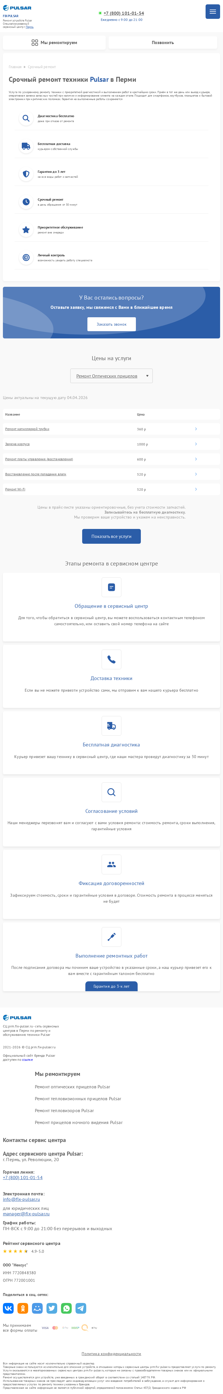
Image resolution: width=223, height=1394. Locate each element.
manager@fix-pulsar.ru (26, 1214)
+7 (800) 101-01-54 (124, 13)
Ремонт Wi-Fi (15, 489)
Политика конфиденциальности (111, 1353)
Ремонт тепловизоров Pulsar (64, 1110)
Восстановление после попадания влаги (35, 474)
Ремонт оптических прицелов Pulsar (72, 1087)
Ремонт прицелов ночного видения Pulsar (79, 1122)
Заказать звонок (112, 324)
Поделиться (8, 1308)
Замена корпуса (17, 444)
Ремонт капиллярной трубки (27, 429)
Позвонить (163, 42)
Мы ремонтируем (54, 42)
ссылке (27, 1059)
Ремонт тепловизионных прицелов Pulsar (78, 1098)
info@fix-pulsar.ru (21, 1199)
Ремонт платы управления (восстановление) (39, 459)
